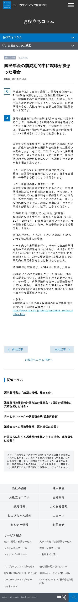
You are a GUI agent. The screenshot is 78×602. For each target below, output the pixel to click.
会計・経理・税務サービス (18, 541)
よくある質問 (59, 506)
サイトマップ (10, 586)
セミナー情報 (19, 524)
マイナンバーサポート (15, 554)
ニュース (58, 515)
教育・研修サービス (50, 548)
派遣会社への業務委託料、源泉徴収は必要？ (31, 426)
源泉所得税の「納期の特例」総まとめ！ (29, 392)
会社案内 (58, 497)
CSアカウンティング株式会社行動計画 (56, 581)
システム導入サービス (15, 548)
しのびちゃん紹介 (19, 515)
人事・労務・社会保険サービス (56, 541)
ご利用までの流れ (49, 554)
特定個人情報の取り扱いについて (20, 573)
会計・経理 (10, 58)
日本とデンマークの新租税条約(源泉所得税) (31, 416)
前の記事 (17, 349)
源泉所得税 (23, 58)
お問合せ (58, 524)
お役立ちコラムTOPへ (39, 360)
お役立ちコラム (12, 37)
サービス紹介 (13, 535)
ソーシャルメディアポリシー (18, 579)
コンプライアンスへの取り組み (19, 566)
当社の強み (19, 488)
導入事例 (58, 488)
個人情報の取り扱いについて (54, 566)
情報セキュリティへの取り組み (55, 573)
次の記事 (60, 349)
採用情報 (19, 506)
